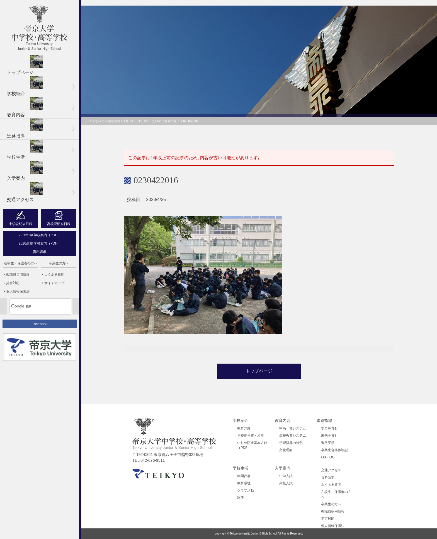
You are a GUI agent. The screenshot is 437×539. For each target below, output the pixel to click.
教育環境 (244, 483)
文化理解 (286, 450)
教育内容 (25, 107)
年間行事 (244, 476)
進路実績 (327, 443)
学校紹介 (25, 86)
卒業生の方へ (59, 263)
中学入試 (286, 476)
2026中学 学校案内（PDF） (39, 235)
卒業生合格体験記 (334, 450)
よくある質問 (54, 275)
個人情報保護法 (18, 291)
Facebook (39, 324)
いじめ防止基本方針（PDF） (252, 445)
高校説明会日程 (59, 224)
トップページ (25, 65)
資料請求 (39, 252)
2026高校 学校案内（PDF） (39, 243)
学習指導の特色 (291, 443)
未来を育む (329, 436)
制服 (240, 498)
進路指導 (25, 128)
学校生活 (25, 149)
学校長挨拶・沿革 (250, 436)
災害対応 (13, 283)
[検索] (33, 306)
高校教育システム (292, 436)
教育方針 (244, 428)
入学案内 (25, 171)
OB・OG (327, 457)
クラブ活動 (245, 490)
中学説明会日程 (20, 224)
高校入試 (286, 483)
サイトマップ (54, 283)
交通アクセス (25, 192)
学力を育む (329, 428)
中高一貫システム (292, 428)
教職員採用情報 (18, 275)
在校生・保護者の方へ (20, 263)
